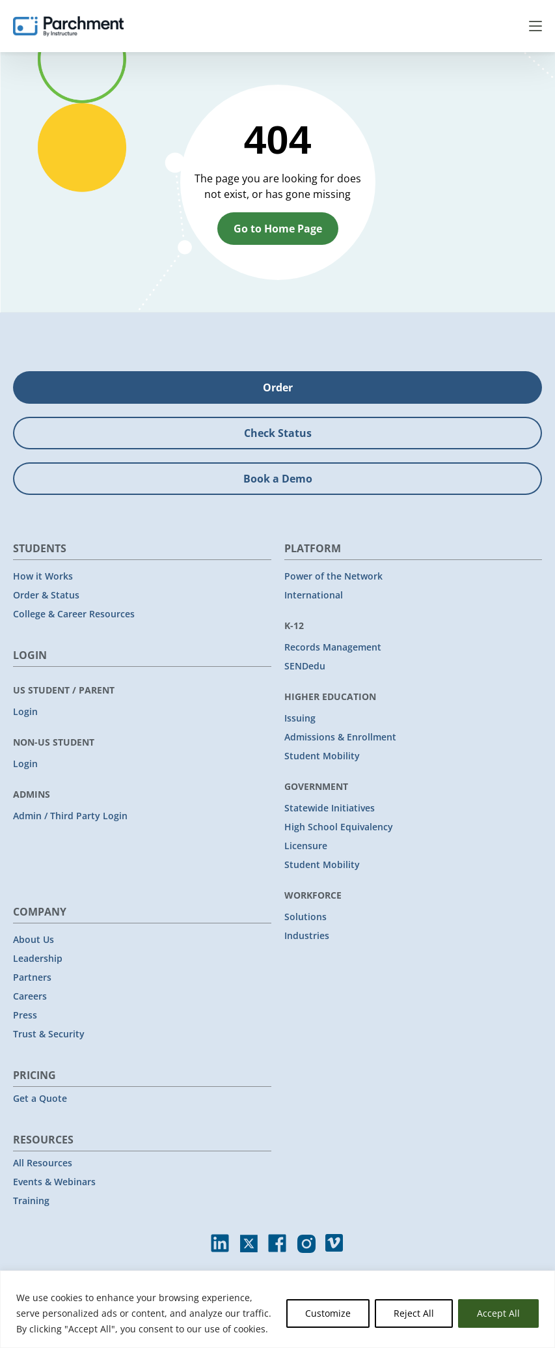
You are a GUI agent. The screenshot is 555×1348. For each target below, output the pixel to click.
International (313, 595)
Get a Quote (40, 1098)
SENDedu (304, 666)
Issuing (300, 718)
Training (31, 1200)
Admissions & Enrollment (340, 737)
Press (25, 1015)
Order (278, 387)
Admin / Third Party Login (70, 815)
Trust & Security (49, 1034)
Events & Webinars (54, 1181)
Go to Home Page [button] (278, 228)
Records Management (332, 647)
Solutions (305, 916)
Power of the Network (333, 576)
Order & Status (46, 595)
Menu (535, 26)
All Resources (42, 1163)
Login (25, 711)
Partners (32, 977)
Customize (328, 1313)
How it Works (43, 576)
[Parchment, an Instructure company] (68, 26)
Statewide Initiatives (329, 808)
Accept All (498, 1313)
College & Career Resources (74, 614)
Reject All (414, 1313)
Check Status (278, 433)
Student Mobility (322, 756)
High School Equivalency (338, 827)
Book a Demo (277, 478)
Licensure (305, 845)
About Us (33, 939)
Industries (306, 935)
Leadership (37, 958)
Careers (30, 996)
